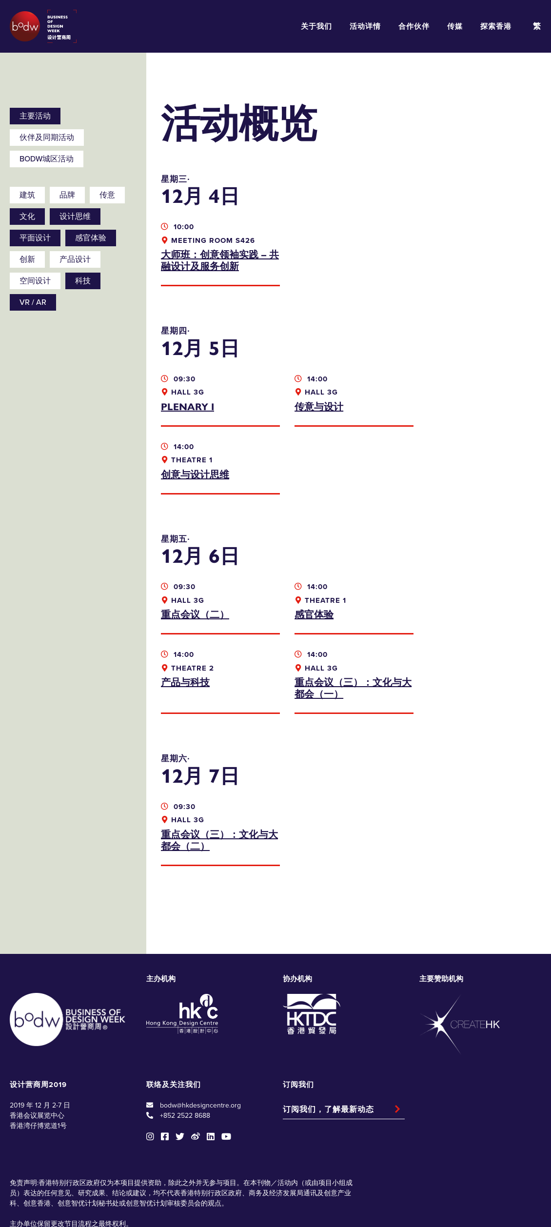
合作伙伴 (414, 26)
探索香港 (496, 26)
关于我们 (316, 26)
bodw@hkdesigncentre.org (200, 1037)
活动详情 (365, 26)
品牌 (67, 195)
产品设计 (75, 259)
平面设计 (35, 238)
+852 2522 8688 (185, 1048)
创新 (27, 259)
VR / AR (33, 302)
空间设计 (35, 281)
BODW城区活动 (47, 159)
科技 (83, 281)
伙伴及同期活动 (47, 137)
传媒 (455, 26)
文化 (27, 216)
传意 (107, 195)
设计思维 (75, 216)
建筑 (27, 195)
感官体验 (90, 238)
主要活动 (35, 116)
